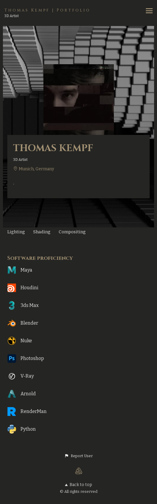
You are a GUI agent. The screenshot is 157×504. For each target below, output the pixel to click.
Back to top (78, 484)
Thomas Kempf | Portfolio (47, 10)
